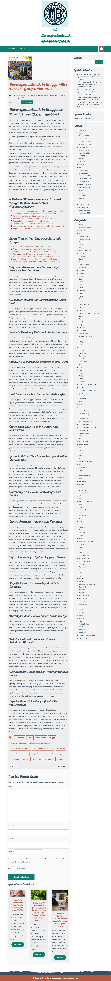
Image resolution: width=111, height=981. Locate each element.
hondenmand (84, 416)
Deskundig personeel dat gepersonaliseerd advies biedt (34, 213)
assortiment (41, 738)
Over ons (12, 48)
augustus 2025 (84, 153)
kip (80, 453)
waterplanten (84, 624)
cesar (81, 302)
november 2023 (85, 213)
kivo (80, 458)
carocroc (82, 293)
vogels (81, 618)
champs (82, 310)
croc (80, 319)
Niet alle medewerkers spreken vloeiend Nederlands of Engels (37, 256)
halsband (82, 399)
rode (81, 550)
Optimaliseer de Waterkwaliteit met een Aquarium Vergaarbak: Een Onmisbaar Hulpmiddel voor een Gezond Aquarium (38, 911)
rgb (80, 547)
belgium (82, 256)
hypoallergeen (84, 433)
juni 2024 (82, 193)
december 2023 (85, 210)
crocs (81, 322)
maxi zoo (82, 496)
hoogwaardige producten (43, 748)
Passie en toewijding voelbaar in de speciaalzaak (31, 216)
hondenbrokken (84, 413)
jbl (80, 439)
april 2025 (82, 164)
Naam (11, 826)
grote (81, 393)
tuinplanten (83, 598)
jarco (80, 436)
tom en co (83, 587)
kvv (80, 478)
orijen (81, 524)
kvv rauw (82, 481)
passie (62, 754)
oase (81, 521)
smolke (81, 578)
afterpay (82, 230)
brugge (52, 738)
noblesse (82, 516)
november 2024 (85, 179)
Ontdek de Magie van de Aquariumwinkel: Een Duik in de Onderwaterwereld (88, 91)
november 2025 (85, 144)
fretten (81, 373)
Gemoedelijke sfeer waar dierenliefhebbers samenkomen (35, 223)
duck (80, 347)
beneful (81, 262)
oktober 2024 (84, 181)
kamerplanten (84, 444)
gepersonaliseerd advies (20, 748)
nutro (81, 518)
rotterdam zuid (84, 561)
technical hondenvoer (87, 584)
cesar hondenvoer (86, 304)
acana (81, 225)
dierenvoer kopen (85, 336)
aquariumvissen (84, 239)
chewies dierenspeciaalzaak (89, 313)
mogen (81, 504)
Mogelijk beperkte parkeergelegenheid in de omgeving (34, 251)
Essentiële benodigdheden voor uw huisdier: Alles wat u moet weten (89, 104)
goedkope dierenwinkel (87, 384)
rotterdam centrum (86, 558)
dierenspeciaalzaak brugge (39, 743)
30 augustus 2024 (18, 95)
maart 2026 (83, 133)
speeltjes (25, 759)
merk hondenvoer (85, 501)
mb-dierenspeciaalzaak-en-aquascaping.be (55, 35)
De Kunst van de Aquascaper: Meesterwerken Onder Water (88, 98)
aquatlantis (83, 242)
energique (82, 353)
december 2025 (85, 141)
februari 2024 (84, 204)
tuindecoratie (84, 595)
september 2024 (85, 184)
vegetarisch (83, 604)
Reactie (11, 786)
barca (81, 245)
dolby (81, 342)
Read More (16, 943)
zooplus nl (83, 632)
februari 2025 (84, 170)
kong (81, 470)
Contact (23, 48)
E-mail (11, 838)
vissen (81, 612)
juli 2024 (82, 190)
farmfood (82, 364)
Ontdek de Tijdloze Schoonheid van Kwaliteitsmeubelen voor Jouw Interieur (60, 919)
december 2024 (85, 176)
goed (81, 379)
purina (81, 538)
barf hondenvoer (85, 250)
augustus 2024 (84, 187)
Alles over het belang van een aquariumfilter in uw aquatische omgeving (89, 76)
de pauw (82, 327)
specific (81, 581)
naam (81, 507)
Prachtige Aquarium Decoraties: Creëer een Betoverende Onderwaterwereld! (89, 84)
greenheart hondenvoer (88, 390)
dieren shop (83, 333)
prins (81, 530)
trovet (81, 593)
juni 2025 (82, 159)
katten (81, 450)
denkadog (82, 330)
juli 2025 (82, 156)
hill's (80, 401)
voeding (60, 759)
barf (80, 247)
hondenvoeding (84, 424)
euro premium (84, 359)
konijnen (82, 473)
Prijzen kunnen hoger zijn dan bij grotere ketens (32, 249)
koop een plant (84, 476)
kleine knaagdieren (86, 461)
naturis (81, 513)
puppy (81, 536)
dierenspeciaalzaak (18, 743)
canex (81, 285)
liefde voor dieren (50, 754)
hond (81, 407)
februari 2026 (84, 136)
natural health (84, 510)
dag (80, 325)
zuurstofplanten (84, 638)
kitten (81, 456)
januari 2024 (83, 207)
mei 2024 (82, 196)
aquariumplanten (85, 236)
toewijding (37, 759)
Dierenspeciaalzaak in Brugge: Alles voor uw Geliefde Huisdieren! (38, 86)
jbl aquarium (83, 441)
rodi (80, 553)
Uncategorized (27, 102)
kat (80, 447)
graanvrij (82, 387)
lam (80, 487)
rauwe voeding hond (86, 541)
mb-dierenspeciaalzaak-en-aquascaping (44, 95)
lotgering (82, 490)
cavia (81, 296)
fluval (81, 367)
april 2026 (82, 130)
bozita (81, 282)
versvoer (82, 607)
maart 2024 (83, 201)
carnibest (82, 290)
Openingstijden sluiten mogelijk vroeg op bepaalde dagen (35, 259)
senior (81, 570)
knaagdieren (83, 467)
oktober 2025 (84, 147)
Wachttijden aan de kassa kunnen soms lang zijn (32, 254)
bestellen (82, 267)
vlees (81, 615)
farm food (83, 362)
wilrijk (81, 627)
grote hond (83, 396)
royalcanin (82, 567)
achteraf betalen (85, 228)
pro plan (82, 533)
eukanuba (82, 356)
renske (81, 544)
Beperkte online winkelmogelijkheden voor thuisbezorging (36, 261)
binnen (81, 270)
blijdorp (81, 276)
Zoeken (77, 57)
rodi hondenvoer (85, 555)
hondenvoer (83, 430)
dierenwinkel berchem (87, 339)
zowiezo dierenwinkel (87, 635)
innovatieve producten (19, 754)
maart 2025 (83, 167)
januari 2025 (83, 173)
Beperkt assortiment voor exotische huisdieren (31, 246)
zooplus (82, 630)
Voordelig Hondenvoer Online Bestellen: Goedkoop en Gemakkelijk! (18, 905)
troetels (82, 590)
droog (81, 344)
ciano (81, 316)
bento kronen (84, 265)
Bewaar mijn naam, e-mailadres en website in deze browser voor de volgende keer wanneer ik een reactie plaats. (38, 860)
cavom (81, 299)
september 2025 (85, 150)
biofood (82, 273)
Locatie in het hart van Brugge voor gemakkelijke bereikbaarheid (38, 226)
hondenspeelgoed (85, 421)
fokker (81, 370)
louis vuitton (83, 493)
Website (11, 851)
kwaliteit (82, 484)
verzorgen (49, 759)
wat (80, 621)
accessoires (19, 738)
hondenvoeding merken (87, 427)
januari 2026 (83, 139)
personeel (15, 759)
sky (80, 575)
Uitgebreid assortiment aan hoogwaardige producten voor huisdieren (40, 211)
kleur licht (82, 464)
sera (80, 573)
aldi (80, 233)
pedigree (82, 527)
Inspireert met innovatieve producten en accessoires (33, 218)
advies (30, 738)
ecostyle (82, 350)
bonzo (81, 279)
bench (81, 259)
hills (80, 404)
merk (81, 498)
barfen (81, 253)
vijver (81, 610)
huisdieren (61, 748)
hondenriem (83, 419)
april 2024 (82, 199)
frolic (81, 376)
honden (82, 410)
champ (81, 307)
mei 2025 (82, 162)
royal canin (83, 564)
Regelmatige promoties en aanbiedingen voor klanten (34, 228)
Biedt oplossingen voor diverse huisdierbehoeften (32, 221)
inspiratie (35, 754)
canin (81, 287)
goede (81, 382)
